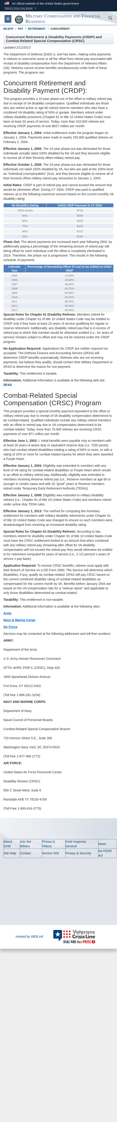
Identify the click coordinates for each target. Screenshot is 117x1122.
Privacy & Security (78, 853)
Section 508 (50, 853)
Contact (25, 853)
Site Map (10, 853)
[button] (21, 8)
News (102, 844)
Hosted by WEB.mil (29, 936)
